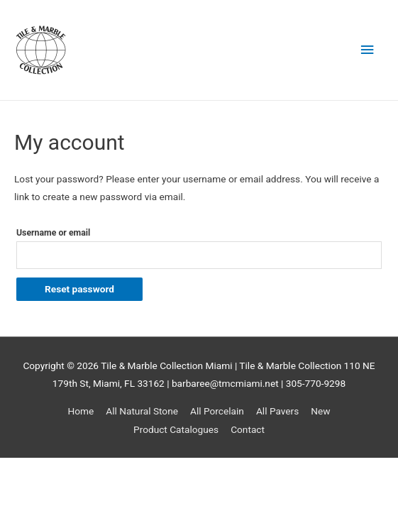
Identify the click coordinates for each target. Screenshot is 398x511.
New (320, 411)
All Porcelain (217, 411)
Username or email (53, 233)
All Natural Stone (142, 411)
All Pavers (277, 411)
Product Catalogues (176, 429)
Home (80, 411)
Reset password (79, 289)
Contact (248, 429)
